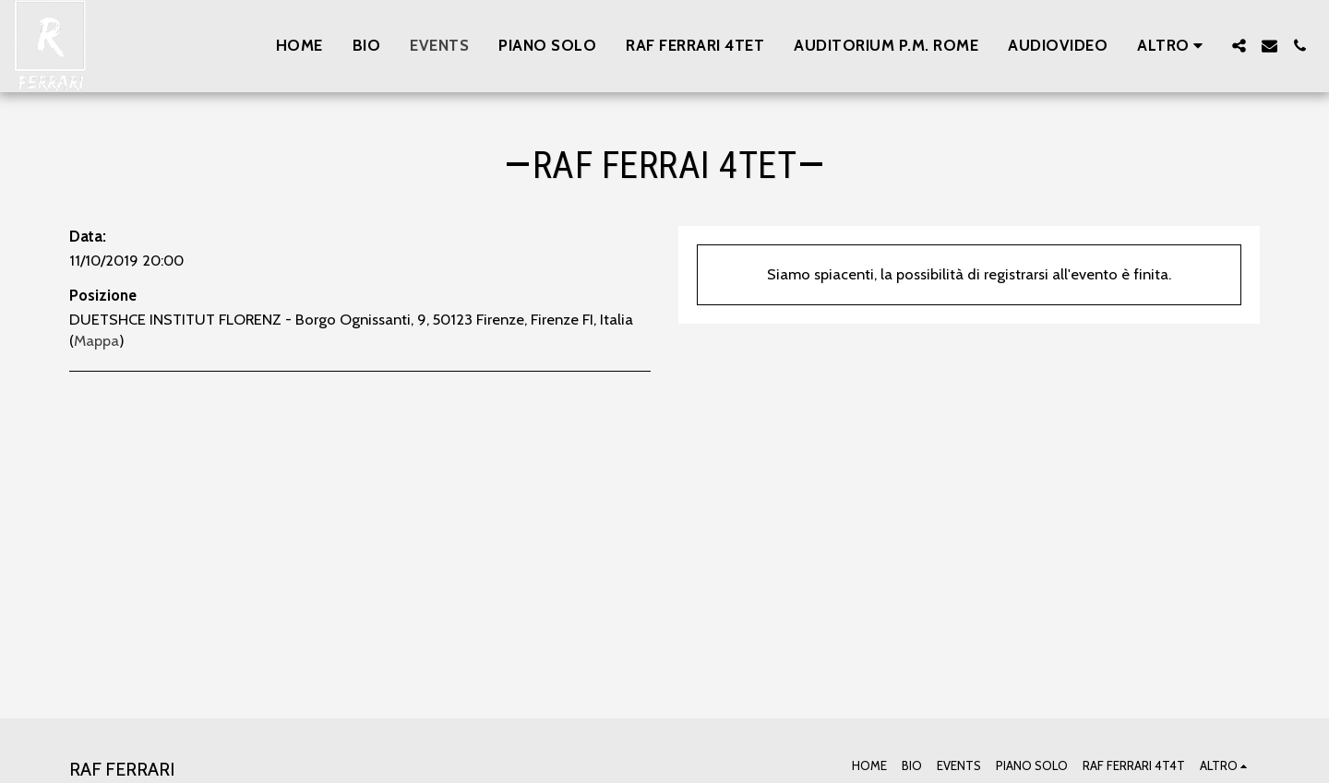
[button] (1239, 45)
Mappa (96, 340)
